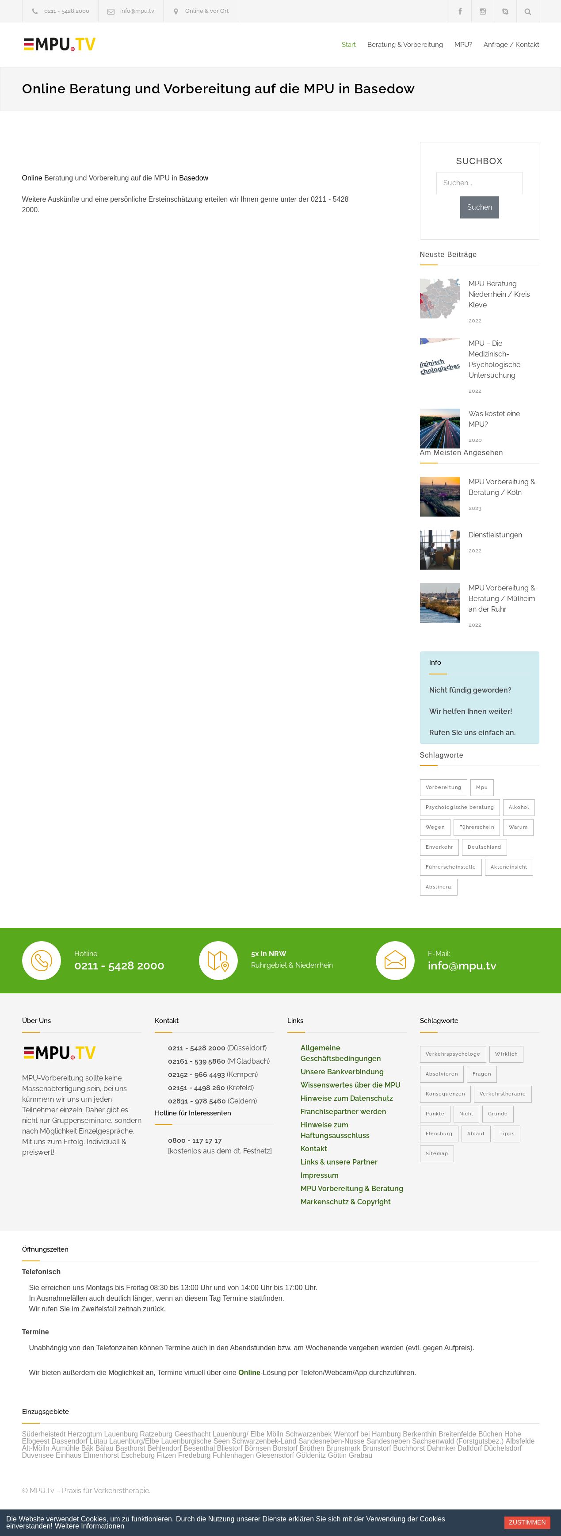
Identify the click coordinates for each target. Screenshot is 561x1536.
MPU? (463, 45)
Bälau (104, 1448)
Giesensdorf (275, 1455)
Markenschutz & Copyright (346, 1202)
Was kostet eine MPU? (494, 419)
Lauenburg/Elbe (134, 1441)
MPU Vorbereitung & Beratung (352, 1188)
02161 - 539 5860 (196, 1061)
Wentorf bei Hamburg (367, 1434)
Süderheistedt (44, 1434)
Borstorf (285, 1448)
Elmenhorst (101, 1455)
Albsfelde (520, 1441)
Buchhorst (409, 1448)
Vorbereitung (444, 787)
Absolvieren (442, 1074)
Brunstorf (377, 1448)
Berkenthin (420, 1434)
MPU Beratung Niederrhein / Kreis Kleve (499, 294)
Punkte (435, 1114)
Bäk (87, 1448)
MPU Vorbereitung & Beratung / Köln (502, 487)
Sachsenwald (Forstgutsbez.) (458, 1441)
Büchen (490, 1434)
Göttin (337, 1455)
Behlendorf (164, 1448)
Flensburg (439, 1134)
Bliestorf (230, 1448)
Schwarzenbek (309, 1434)
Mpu (482, 787)
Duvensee (38, 1455)
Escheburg (138, 1455)
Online (249, 1372)
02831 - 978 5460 (197, 1101)
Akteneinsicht (509, 867)
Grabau (360, 1455)
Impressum (320, 1175)
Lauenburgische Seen (195, 1441)
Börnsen (257, 1448)
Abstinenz (439, 887)
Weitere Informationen (89, 1526)
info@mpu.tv (137, 11)
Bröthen (311, 1448)
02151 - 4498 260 (196, 1088)
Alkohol (519, 807)
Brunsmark (343, 1448)
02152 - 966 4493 (196, 1074)
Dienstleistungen (495, 535)
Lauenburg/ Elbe (238, 1434)
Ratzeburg (156, 1434)
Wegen (435, 827)
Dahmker (441, 1448)
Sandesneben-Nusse (331, 1441)
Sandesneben (388, 1441)
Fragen (482, 1074)
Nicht (466, 1114)
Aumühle (65, 1448)
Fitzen (166, 1455)
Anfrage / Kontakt (511, 45)
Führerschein (476, 827)
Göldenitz (311, 1455)
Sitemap (437, 1154)
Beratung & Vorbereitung (405, 45)
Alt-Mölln (36, 1448)
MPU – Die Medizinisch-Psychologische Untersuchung (494, 359)
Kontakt (314, 1149)
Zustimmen (527, 1522)
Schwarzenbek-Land (264, 1441)
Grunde (498, 1114)
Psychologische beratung (460, 807)
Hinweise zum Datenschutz (347, 1098)
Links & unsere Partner (339, 1162)
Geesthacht (193, 1434)
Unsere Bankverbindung (342, 1072)
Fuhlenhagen (233, 1455)
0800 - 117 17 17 (195, 1140)
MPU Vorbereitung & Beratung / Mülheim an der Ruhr (502, 598)
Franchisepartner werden (343, 1111)
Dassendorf (69, 1441)
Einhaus (68, 1455)
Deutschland (484, 847)
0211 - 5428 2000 (66, 11)
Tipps (507, 1134)
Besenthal (199, 1448)
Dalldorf (470, 1448)
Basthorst (130, 1448)
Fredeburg (194, 1455)
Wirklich (506, 1054)
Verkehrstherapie (503, 1094)
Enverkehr (439, 847)
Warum (518, 827)
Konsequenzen (445, 1094)
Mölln (275, 1434)
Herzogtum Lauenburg (103, 1434)
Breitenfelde (457, 1434)
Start (349, 45)
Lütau (98, 1441)
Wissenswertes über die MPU (351, 1085)
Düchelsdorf (503, 1448)
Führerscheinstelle (451, 867)
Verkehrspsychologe (453, 1054)
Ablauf (476, 1134)
